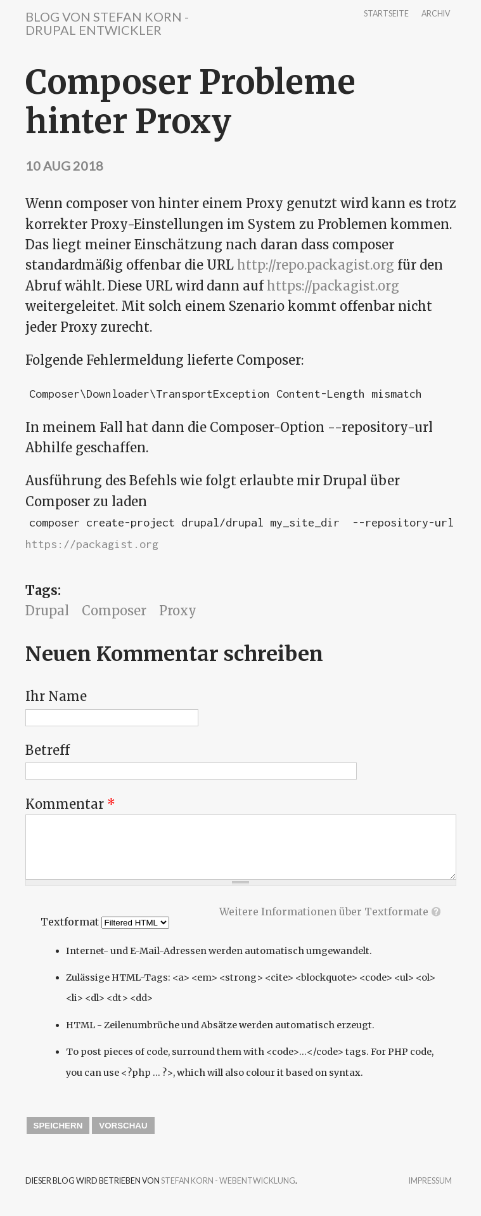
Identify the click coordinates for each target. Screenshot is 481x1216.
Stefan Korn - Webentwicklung (228, 1181)
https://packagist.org (333, 286)
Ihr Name (56, 696)
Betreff (47, 750)
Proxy (177, 610)
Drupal (47, 610)
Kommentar (70, 804)
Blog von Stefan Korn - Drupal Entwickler (107, 23)
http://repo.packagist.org (315, 265)
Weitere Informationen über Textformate (323, 911)
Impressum (430, 1181)
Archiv (435, 14)
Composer (114, 610)
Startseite (386, 14)
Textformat (71, 921)
